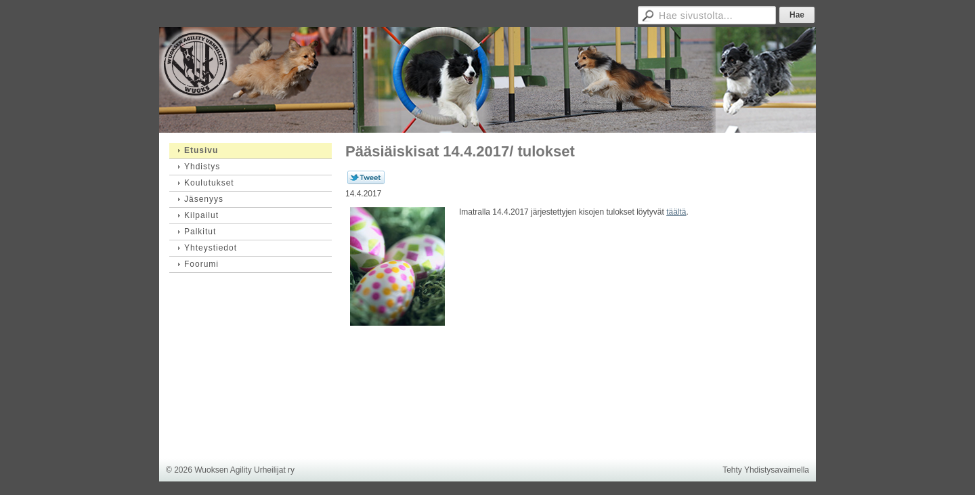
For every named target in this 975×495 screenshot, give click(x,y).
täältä (676, 212)
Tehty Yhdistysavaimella (765, 470)
